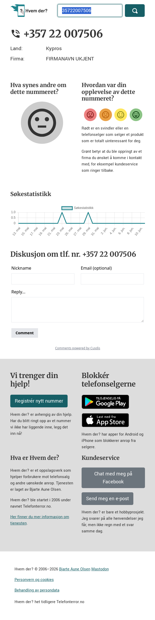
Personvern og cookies (34, 580)
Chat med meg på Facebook (113, 477)
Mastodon (100, 569)
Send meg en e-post (107, 498)
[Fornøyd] (120, 114)
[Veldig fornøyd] (136, 114)
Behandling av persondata (37, 590)
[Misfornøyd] (105, 114)
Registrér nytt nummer (39, 401)
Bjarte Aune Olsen (74, 569)
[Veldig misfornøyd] (90, 114)
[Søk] (135, 10)
